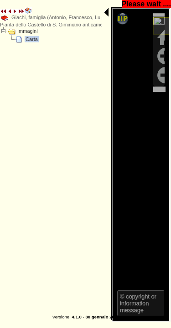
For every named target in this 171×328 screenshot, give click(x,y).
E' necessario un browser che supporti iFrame (69, 66)
